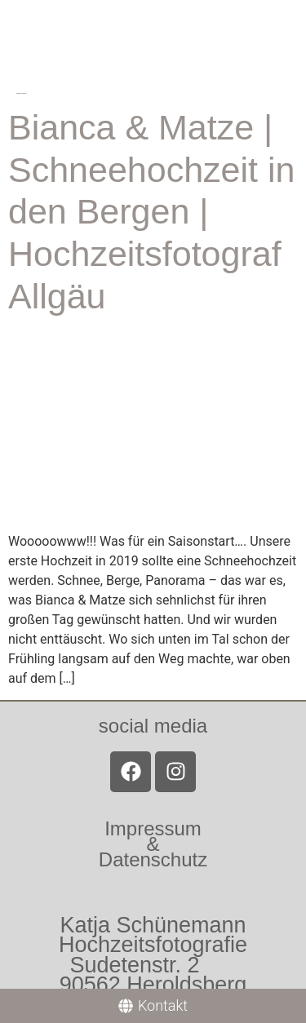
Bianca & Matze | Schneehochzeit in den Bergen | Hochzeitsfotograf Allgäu (151, 211)
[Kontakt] (153, 1006)
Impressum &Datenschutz (153, 843)
